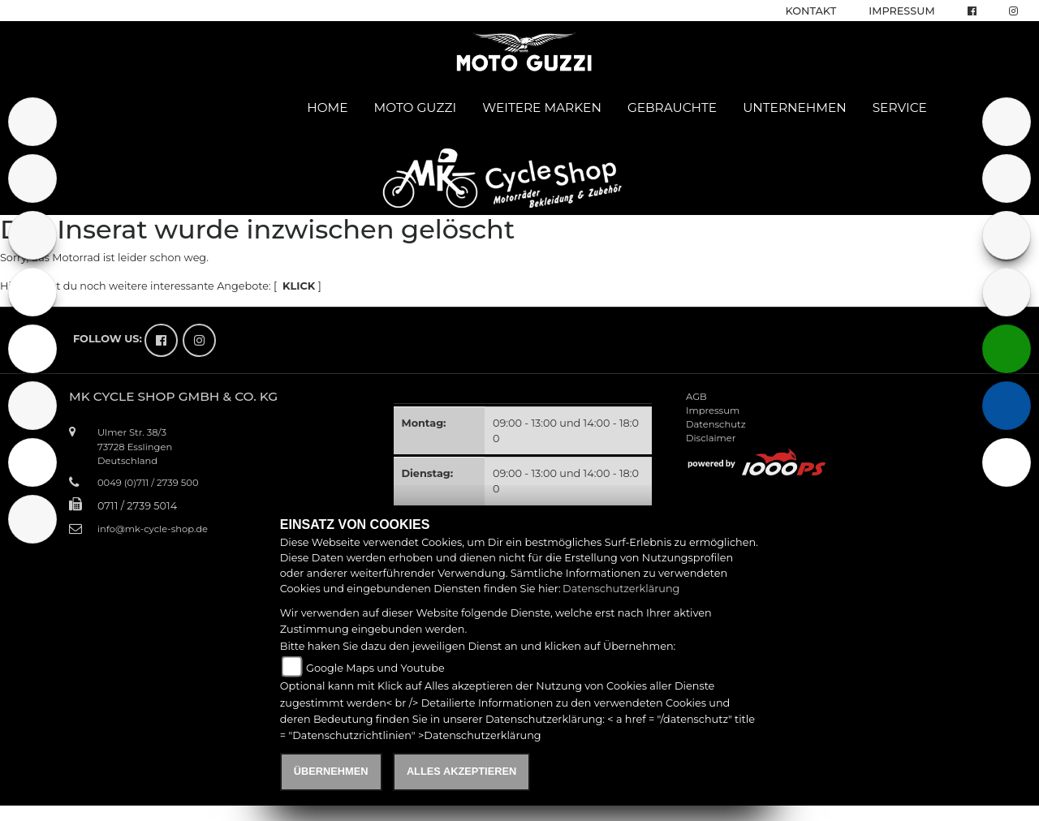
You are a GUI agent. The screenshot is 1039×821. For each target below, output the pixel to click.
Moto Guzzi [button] (415, 107)
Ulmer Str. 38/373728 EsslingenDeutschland (134, 446)
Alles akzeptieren (461, 771)
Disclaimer (710, 438)
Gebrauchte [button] (672, 107)
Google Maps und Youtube (375, 668)
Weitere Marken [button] (541, 107)
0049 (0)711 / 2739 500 (148, 482)
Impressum (901, 11)
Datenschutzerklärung (621, 588)
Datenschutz (716, 424)
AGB (696, 396)
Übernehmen (331, 771)
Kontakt (811, 11)
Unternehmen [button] (795, 107)
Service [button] (900, 107)
